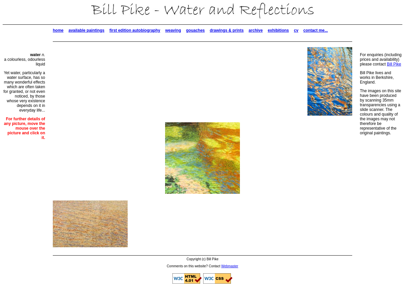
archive (256, 30)
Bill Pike (394, 64)
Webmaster (229, 266)
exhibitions (278, 30)
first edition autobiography (134, 30)
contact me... (315, 30)
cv (296, 30)
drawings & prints (227, 30)
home (58, 30)
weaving (173, 30)
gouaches (195, 30)
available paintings (86, 30)
